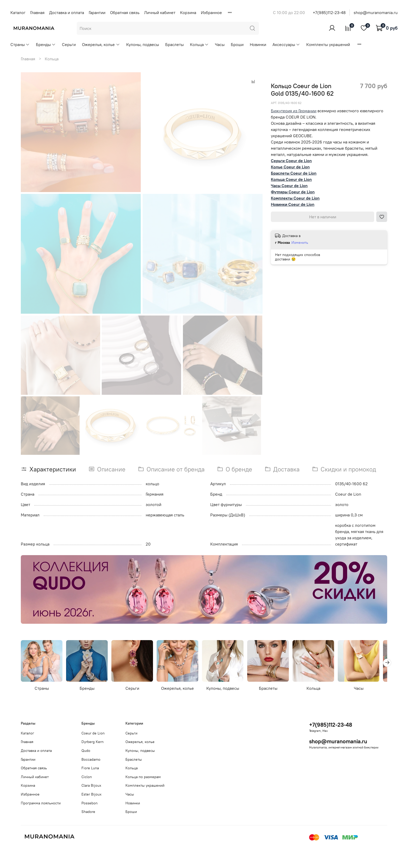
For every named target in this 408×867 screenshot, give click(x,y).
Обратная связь (124, 12)
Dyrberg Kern (92, 741)
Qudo (85, 750)
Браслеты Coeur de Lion (293, 173)
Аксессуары (286, 44)
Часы (220, 44)
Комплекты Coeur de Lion (295, 198)
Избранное (211, 12)
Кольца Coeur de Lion (291, 179)
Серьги (69, 44)
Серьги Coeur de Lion (291, 160)
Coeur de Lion (93, 733)
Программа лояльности (41, 803)
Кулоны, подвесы (142, 44)
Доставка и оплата (66, 12)
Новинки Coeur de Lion (292, 204)
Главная (37, 12)
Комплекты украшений (328, 44)
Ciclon (86, 776)
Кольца (199, 44)
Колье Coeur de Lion (290, 166)
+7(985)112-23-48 (329, 12)
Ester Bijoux (91, 794)
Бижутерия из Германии (293, 110)
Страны (20, 44)
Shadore (88, 811)
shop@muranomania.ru (376, 12)
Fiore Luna (90, 768)
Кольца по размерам (143, 776)
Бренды (46, 44)
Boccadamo (90, 759)
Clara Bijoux (91, 785)
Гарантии (97, 12)
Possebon (89, 803)
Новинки (258, 44)
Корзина (188, 12)
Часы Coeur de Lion (289, 185)
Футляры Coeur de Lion (293, 191)
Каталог (18, 12)
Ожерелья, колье (101, 44)
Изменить (299, 242)
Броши (237, 44)
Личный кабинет (159, 12)
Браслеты (174, 44)
